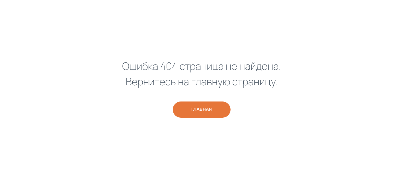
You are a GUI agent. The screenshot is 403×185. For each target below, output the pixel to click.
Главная (201, 109)
